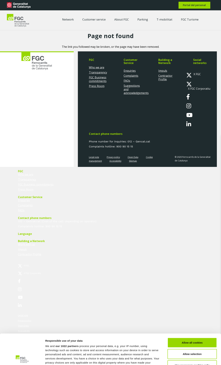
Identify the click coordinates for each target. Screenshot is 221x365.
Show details (181, 358)
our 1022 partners (67, 315)
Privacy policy (113, 157)
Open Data (133, 157)
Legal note (94, 157)
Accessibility (115, 160)
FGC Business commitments (98, 79)
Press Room (96, 86)
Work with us (26, 244)
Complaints (131, 76)
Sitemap (133, 160)
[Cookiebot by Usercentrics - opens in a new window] (22, 358)
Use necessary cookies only (192, 334)
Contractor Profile (165, 77)
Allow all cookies (192, 312)
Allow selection (192, 323)
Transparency (98, 72)
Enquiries (130, 71)
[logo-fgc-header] (18, 20)
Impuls (162, 71)
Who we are (96, 67)
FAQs (127, 81)
